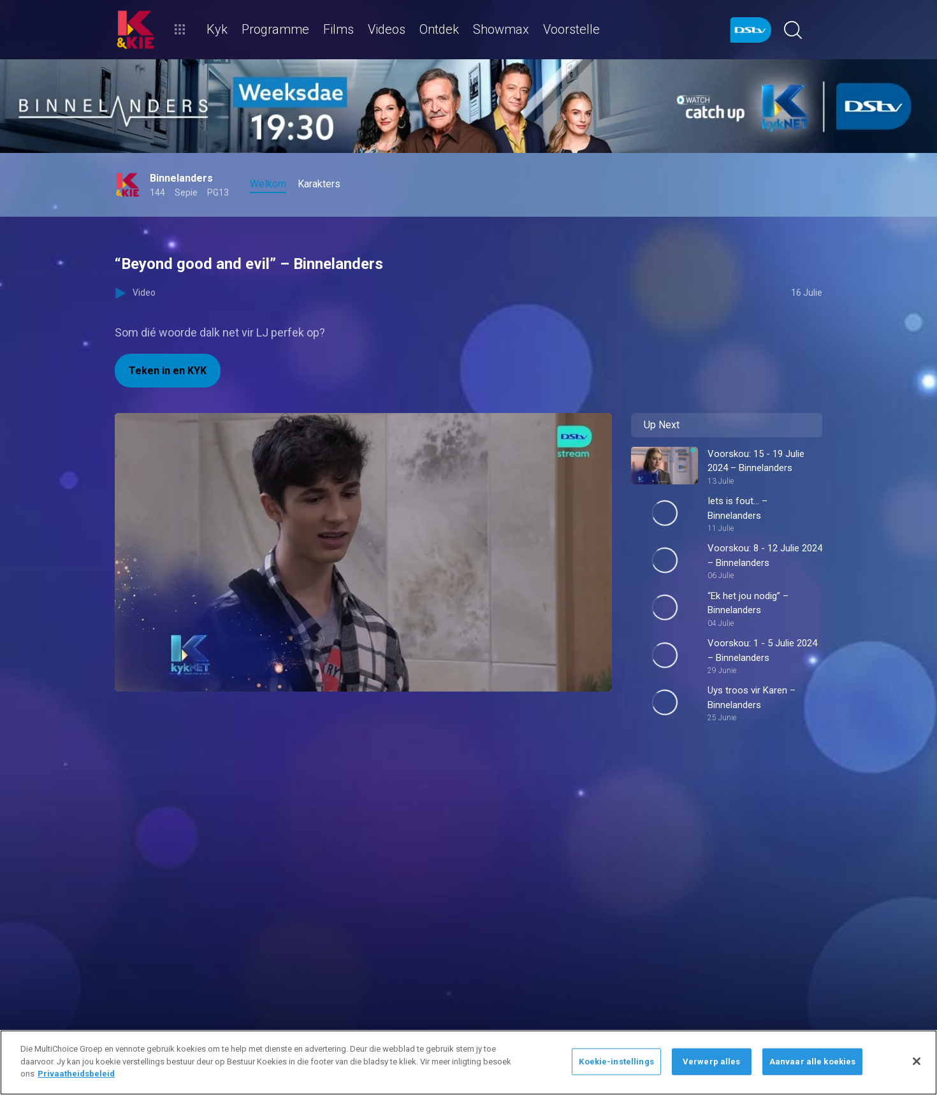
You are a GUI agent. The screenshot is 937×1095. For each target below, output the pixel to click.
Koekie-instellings (616, 1061)
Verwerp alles (712, 1061)
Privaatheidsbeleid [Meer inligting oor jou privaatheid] (76, 1073)
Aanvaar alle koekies (812, 1061)
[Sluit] (917, 1061)
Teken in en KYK (168, 371)
